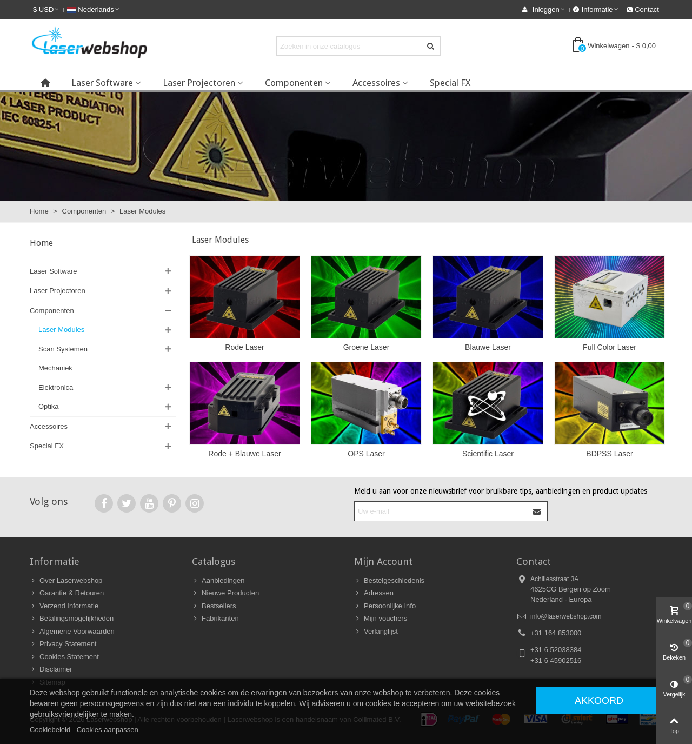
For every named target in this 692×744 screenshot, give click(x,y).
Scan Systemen (63, 349)
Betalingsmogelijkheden (72, 618)
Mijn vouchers (380, 618)
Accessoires (376, 82)
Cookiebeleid (50, 730)
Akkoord (599, 700)
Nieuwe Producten (225, 593)
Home (41, 243)
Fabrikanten (215, 618)
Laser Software (102, 82)
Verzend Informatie (64, 606)
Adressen (374, 593)
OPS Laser (366, 453)
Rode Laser (244, 347)
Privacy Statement (63, 644)
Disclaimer (51, 669)
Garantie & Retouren (67, 593)
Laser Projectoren (199, 82)
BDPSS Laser (609, 453)
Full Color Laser (609, 347)
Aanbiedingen (218, 580)
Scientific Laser (488, 453)
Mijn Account (383, 561)
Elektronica (55, 387)
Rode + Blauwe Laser (244, 453)
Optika (48, 406)
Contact (533, 561)
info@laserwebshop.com (566, 616)
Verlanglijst (376, 631)
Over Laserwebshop (66, 580)
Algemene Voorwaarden (72, 631)
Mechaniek (55, 368)
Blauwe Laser (488, 347)
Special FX (450, 82)
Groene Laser (366, 347)
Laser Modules (61, 330)
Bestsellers (214, 606)
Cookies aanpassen (107, 730)
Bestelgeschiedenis (389, 580)
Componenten (294, 82)
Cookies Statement (64, 657)
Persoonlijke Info (385, 606)
